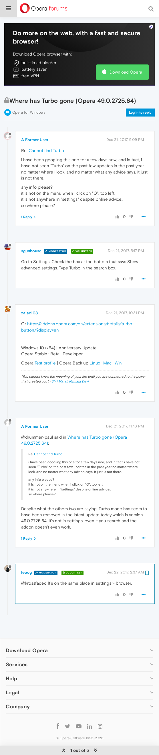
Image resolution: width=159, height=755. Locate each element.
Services (16, 647)
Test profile (45, 345)
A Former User (34, 122)
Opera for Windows (28, 95)
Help (11, 661)
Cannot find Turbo (46, 133)
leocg (26, 555)
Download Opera (126, 54)
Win (118, 345)
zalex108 (29, 295)
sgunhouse (31, 233)
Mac (107, 345)
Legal (12, 675)
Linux (95, 345)
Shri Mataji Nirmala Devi (70, 364)
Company (18, 689)
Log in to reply (140, 95)
